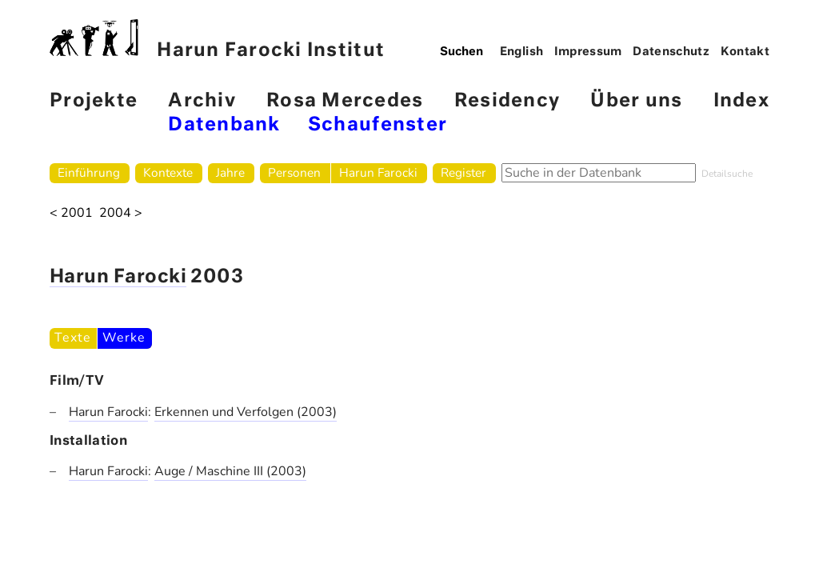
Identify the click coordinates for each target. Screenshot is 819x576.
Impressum (588, 52)
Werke (123, 337)
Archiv (202, 101)
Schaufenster (377, 125)
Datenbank (224, 125)
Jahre (230, 172)
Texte (72, 337)
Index (741, 101)
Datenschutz (671, 52)
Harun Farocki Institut (217, 39)
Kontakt (745, 52)
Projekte (94, 101)
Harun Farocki (378, 172)
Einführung (89, 172)
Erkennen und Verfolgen (225, 412)
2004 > (120, 213)
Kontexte (168, 172)
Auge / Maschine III (210, 471)
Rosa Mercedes (344, 101)
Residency (507, 101)
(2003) (317, 412)
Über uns (636, 101)
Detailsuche (727, 173)
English (522, 52)
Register (463, 172)
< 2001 (71, 213)
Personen (294, 172)
